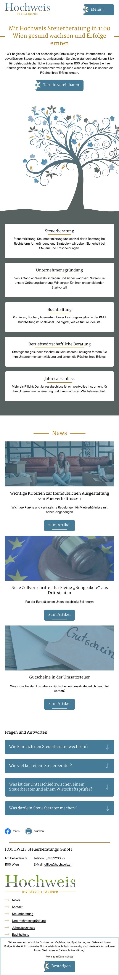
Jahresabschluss (23, 929)
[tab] (59, 748)
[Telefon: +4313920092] (55, 860)
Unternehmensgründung (29, 922)
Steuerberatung (22, 915)
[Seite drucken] (35, 833)
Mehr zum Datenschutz (59, 956)
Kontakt (17, 909)
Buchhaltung (20, 936)
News (16, 902)
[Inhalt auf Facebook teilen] (12, 833)
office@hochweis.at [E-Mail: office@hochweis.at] (57, 866)
